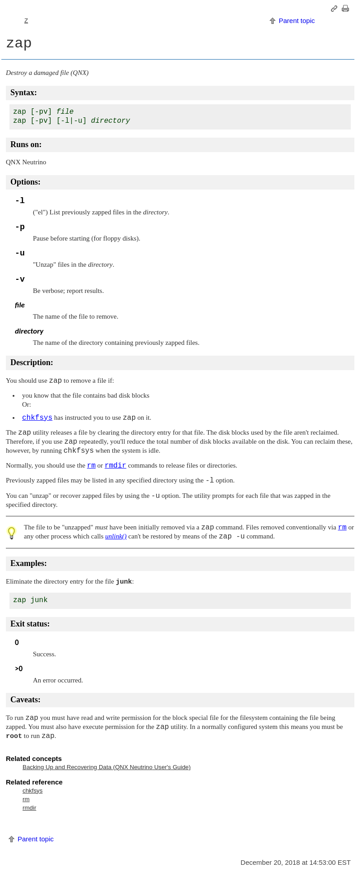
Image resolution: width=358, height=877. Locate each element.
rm (26, 799)
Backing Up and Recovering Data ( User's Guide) (107, 767)
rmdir (29, 807)
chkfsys (32, 790)
